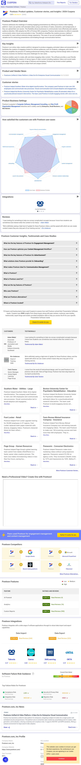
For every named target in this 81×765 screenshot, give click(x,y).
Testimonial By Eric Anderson (34, 363)
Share (5, 727)
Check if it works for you (40, 322)
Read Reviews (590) (58, 611)
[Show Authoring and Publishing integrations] (39, 211)
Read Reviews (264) (25, 638)
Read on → (34, 407)
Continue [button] (61, 758)
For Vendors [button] (74, 3)
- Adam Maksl (44, 223)
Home (2, 7)
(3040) (24, 14)
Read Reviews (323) (64, 638)
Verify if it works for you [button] (68, 531)
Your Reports (61, 2)
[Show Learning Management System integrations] (41, 211)
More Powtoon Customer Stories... (67, 470)
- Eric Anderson (46, 228)
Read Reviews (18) (57, 604)
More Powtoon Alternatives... (69, 574)
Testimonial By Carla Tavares (34, 377)
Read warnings (9, 694)
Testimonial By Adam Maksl (34, 344)
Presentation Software (12, 7)
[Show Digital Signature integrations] (43, 211)
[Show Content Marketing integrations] (37, 211)
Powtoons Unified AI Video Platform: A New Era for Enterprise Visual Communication (32, 75)
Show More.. (7, 404)
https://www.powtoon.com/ (11, 749)
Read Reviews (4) (57, 597)
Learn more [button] (55, 754)
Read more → (72, 727)
